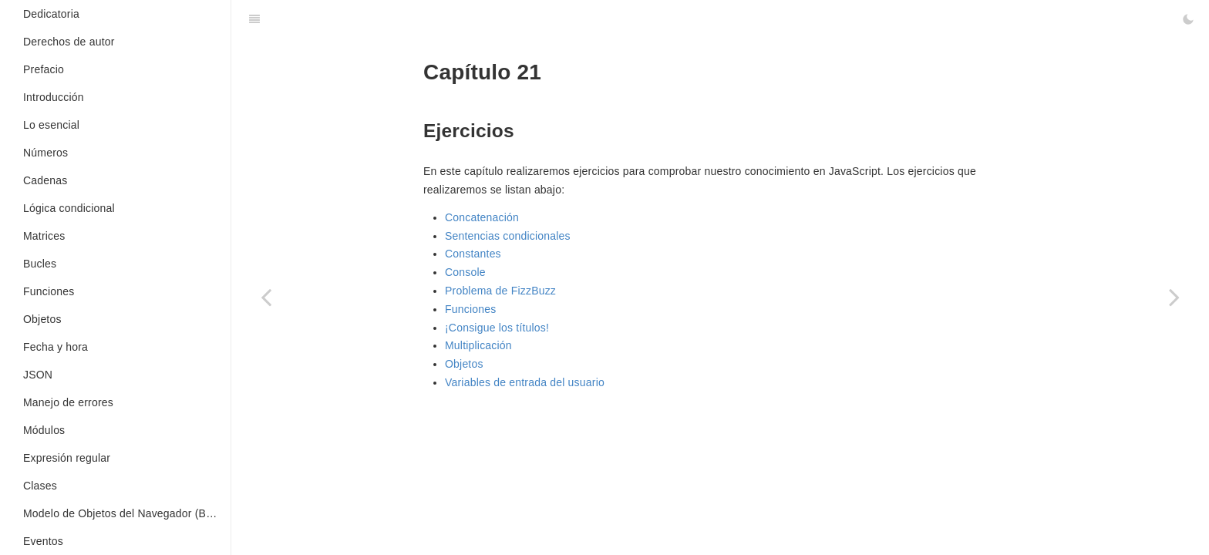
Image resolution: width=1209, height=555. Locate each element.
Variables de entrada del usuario (524, 382)
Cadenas (45, 180)
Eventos (43, 541)
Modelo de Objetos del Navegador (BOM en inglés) (127, 513)
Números (45, 152)
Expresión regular (66, 458)
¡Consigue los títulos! (497, 327)
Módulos (44, 430)
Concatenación (482, 217)
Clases (40, 485)
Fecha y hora (55, 347)
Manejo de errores (68, 402)
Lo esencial (51, 125)
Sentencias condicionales (508, 236)
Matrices (44, 236)
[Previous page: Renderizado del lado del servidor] (266, 297)
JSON (37, 374)
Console (465, 272)
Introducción (53, 97)
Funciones (48, 291)
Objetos (42, 319)
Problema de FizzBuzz (500, 290)
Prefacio (43, 69)
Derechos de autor (69, 41)
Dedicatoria (51, 14)
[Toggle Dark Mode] (1188, 19)
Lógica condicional (69, 208)
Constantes (473, 253)
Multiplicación (478, 345)
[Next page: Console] (1174, 297)
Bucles (39, 263)
